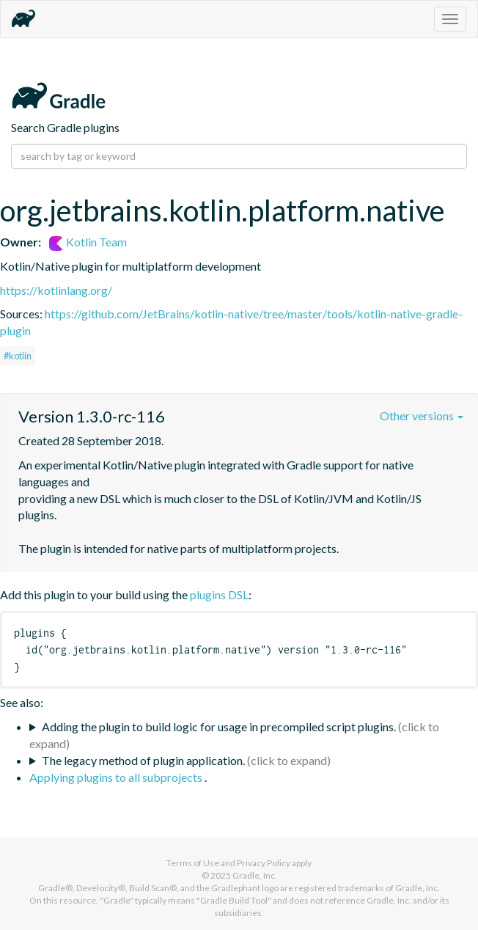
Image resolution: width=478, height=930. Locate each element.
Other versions (421, 415)
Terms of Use (192, 862)
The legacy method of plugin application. (143, 760)
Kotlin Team (88, 242)
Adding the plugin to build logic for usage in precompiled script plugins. (219, 726)
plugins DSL (219, 594)
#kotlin (18, 356)
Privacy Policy (263, 862)
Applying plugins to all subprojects (117, 777)
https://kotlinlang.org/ (56, 290)
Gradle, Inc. (254, 875)
